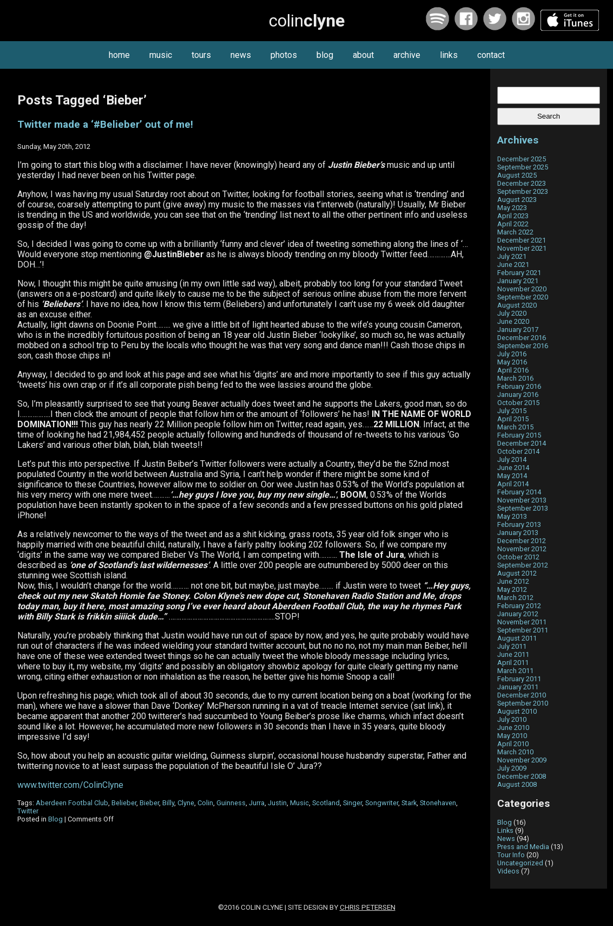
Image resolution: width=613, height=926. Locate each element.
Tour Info (511, 855)
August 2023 (517, 199)
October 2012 (518, 557)
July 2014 (511, 459)
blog (325, 55)
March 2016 (515, 378)
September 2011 (522, 630)
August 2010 (517, 711)
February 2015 (519, 435)
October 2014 (518, 451)
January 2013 (517, 533)
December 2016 (521, 338)
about (363, 55)
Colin (205, 803)
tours (201, 55)
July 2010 (511, 719)
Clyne (185, 803)
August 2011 (517, 638)
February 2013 (519, 524)
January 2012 (517, 614)
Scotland (326, 803)
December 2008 (521, 776)
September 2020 (522, 297)
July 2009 (511, 768)
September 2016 (522, 346)
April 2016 (513, 370)
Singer (352, 803)
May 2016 (512, 362)
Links (505, 830)
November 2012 (521, 549)
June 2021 (513, 264)
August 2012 (517, 573)
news (240, 55)
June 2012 (513, 581)
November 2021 (521, 248)
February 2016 (519, 386)
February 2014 (519, 492)
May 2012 (512, 589)
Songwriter (381, 803)
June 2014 (513, 468)
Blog (55, 819)
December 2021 (521, 240)
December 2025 (521, 159)
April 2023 (513, 216)
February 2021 (519, 273)
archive (406, 55)
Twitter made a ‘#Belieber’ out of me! (105, 125)
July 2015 (511, 411)
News (506, 838)
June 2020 (513, 321)
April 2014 (513, 484)
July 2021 (511, 256)
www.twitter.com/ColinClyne (70, 785)
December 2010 (521, 695)
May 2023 (512, 208)
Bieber (149, 803)
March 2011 (515, 671)
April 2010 (513, 744)
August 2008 (517, 784)
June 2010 (513, 727)
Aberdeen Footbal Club (72, 803)
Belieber (123, 803)
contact (491, 55)
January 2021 (517, 281)
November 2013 (521, 500)
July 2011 (511, 646)
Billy (168, 803)
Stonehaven (438, 803)
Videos (508, 871)
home (119, 55)
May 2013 (512, 516)
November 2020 (521, 289)
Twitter (27, 811)
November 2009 (521, 760)
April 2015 (513, 419)
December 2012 (521, 541)
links (449, 55)
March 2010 (515, 752)
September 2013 (522, 508)
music (160, 55)
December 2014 (521, 443)
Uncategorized (520, 863)
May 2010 (512, 736)
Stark (409, 803)
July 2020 (511, 313)
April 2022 (513, 224)
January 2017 (517, 329)
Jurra (257, 803)
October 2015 (518, 403)
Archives (517, 140)
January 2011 (517, 687)
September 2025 (522, 167)
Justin (277, 803)
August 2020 (517, 305)
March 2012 (515, 598)
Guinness (231, 803)
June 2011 (513, 654)
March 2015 (515, 427)
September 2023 (522, 191)
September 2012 (522, 565)
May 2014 (512, 476)
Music (299, 803)
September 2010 (522, 703)
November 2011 (521, 622)
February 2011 (519, 679)
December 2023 (521, 183)
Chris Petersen (368, 907)
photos (284, 55)
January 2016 (517, 394)
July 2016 (511, 354)
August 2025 (517, 175)
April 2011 (513, 662)
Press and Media (523, 847)
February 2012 (519, 606)
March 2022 (515, 232)
